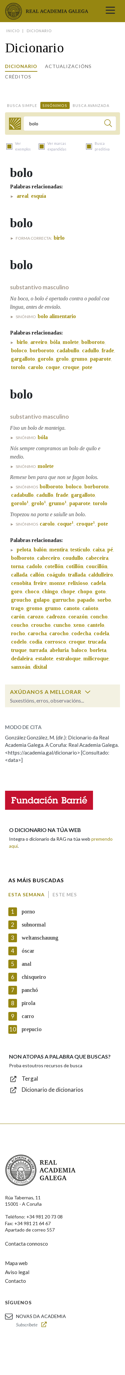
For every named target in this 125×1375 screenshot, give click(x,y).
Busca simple (22, 105)
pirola (28, 1003)
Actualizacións (68, 66)
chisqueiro (34, 977)
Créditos (18, 76)
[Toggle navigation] (110, 11)
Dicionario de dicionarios (52, 1089)
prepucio (32, 1029)
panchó (30, 990)
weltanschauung (40, 938)
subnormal (34, 924)
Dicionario (21, 66)
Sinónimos (54, 105)
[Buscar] (108, 124)
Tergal (30, 1078)
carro (28, 1016)
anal (26, 964)
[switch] (87, 692)
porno (28, 911)
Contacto (15, 1281)
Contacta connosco (26, 1244)
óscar (28, 951)
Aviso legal (17, 1272)
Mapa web (16, 1263)
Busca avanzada (91, 105)
